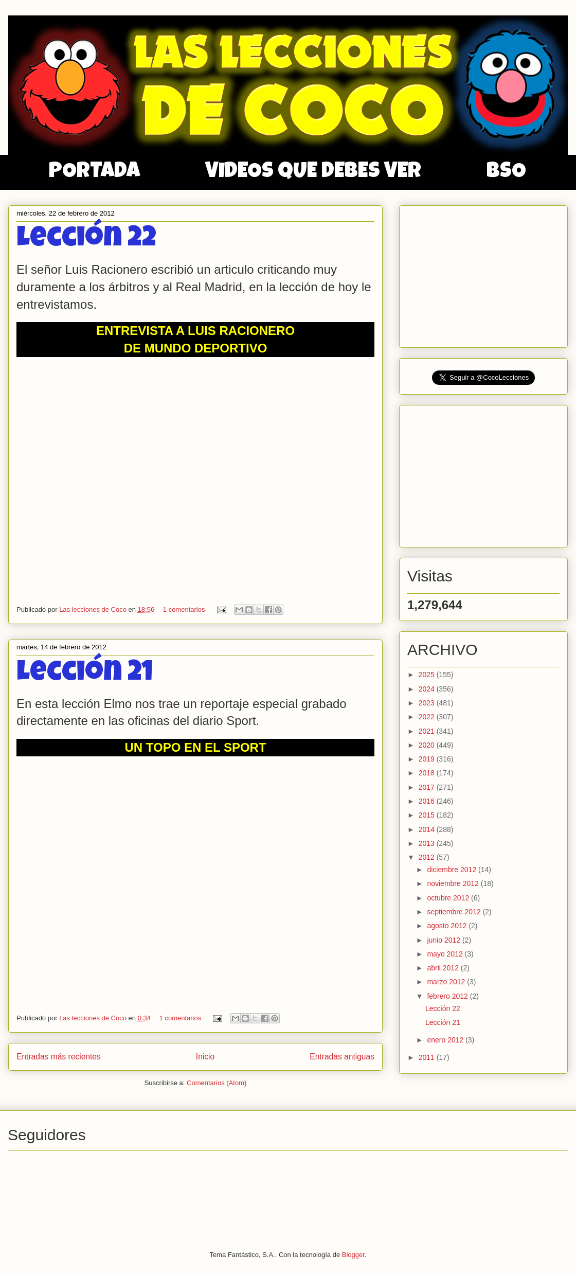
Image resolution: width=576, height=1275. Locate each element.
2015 (428, 815)
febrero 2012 (448, 996)
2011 (428, 1057)
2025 (428, 674)
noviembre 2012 (453, 883)
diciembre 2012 (452, 869)
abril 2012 (443, 968)
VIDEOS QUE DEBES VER (313, 172)
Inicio (205, 1056)
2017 (428, 787)
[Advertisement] (484, 273)
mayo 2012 (445, 954)
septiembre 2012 (454, 912)
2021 (428, 731)
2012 (428, 857)
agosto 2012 (448, 926)
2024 (428, 689)
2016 (428, 801)
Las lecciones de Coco (93, 609)
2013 (428, 843)
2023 (428, 703)
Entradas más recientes (58, 1056)
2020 (428, 745)
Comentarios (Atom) (216, 1083)
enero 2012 (446, 1040)
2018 (428, 773)
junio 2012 (444, 940)
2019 (428, 759)
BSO (506, 172)
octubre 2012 (449, 898)
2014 (428, 829)
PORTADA (94, 172)
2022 (428, 717)
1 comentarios (184, 609)
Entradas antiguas (342, 1056)
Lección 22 (86, 240)
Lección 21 (84, 674)
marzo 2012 (447, 982)
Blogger (353, 1255)
